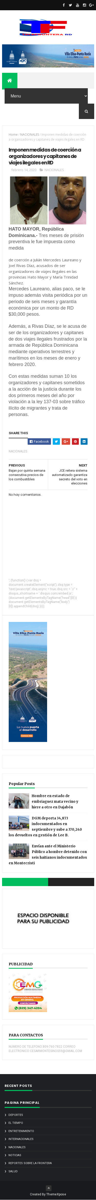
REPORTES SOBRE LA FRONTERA (30, 1163)
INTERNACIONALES (21, 1139)
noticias (14, 1155)
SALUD (13, 1171)
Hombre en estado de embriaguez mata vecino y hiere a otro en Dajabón (55, 801)
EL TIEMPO (15, 1123)
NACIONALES (29, 134)
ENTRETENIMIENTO (21, 1131)
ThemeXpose (56, 1194)
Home (13, 134)
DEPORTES (15, 1115)
